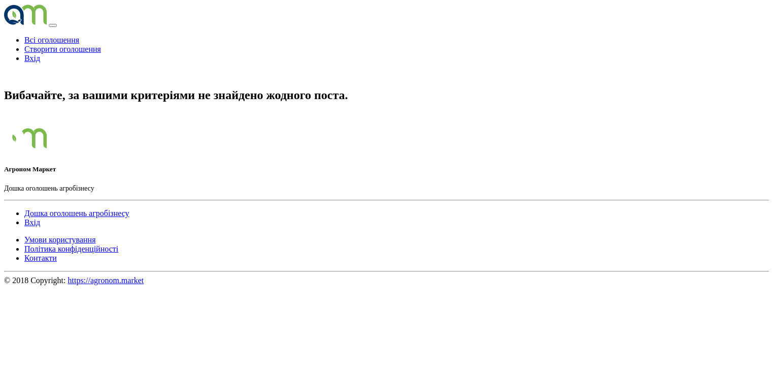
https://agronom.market (106, 280)
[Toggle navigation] (53, 25)
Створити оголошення (62, 49)
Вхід (32, 58)
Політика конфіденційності (71, 249)
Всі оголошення (51, 40)
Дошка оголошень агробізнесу (76, 213)
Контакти (40, 258)
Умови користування (60, 239)
